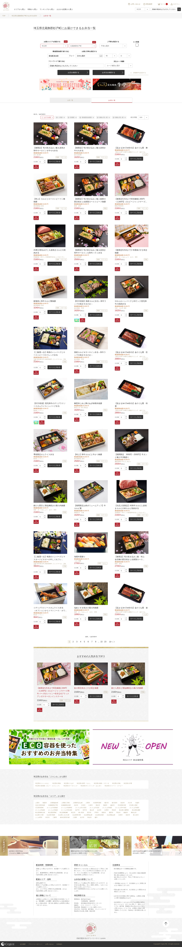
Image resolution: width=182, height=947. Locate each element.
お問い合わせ (135, 4)
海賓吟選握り (79, 557)
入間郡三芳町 (65, 803)
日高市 (120, 815)
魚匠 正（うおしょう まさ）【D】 (126, 257)
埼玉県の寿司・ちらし (84, 783)
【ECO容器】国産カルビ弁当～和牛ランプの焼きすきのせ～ (90, 302)
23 (105, 642)
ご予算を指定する (113, 42)
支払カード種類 (119, 61)
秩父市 (73, 812)
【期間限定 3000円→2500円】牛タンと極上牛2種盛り (131, 455)
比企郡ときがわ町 (63, 815)
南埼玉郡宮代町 (65, 817)
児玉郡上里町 (133, 805)
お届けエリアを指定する (52, 42)
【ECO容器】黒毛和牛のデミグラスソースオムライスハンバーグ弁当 (49, 404)
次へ (111, 642)
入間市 (88, 803)
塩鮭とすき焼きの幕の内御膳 (86, 608)
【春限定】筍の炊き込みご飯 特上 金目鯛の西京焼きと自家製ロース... (130, 558)
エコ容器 (136, 42)
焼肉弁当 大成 (79, 512)
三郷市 (55, 817)
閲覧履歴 (149, 4)
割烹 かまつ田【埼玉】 (81, 407)
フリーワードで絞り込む (56, 61)
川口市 (130, 803)
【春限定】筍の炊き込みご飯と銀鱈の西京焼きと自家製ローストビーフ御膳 (90, 200)
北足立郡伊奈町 (40, 805)
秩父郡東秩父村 (40, 812)
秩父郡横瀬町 (64, 812)
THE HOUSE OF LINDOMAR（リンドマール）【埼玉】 (50, 360)
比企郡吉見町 (99, 815)
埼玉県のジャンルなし (42, 783)
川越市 (137, 803)
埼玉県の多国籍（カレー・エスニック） (47, 786)
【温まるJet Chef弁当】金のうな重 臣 (131, 352)
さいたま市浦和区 (66, 807)
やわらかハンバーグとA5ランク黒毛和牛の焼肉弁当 (131, 302)
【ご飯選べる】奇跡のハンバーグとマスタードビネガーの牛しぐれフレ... (49, 558)
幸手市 (85, 810)
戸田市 (96, 812)
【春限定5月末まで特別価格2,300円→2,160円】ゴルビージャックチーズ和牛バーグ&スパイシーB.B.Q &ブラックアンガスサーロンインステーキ (53, 692)
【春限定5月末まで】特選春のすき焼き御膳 (131, 251)
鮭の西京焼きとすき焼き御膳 (86, 688)
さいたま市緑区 (40, 810)
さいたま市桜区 (107, 807)
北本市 (76, 805)
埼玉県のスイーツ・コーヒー (114, 786)
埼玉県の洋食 (116, 783)
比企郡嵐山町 (111, 815)
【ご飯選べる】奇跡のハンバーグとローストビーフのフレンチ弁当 (49, 353)
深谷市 (128, 815)
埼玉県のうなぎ (69, 783)
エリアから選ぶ (19, 9)
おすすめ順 (46, 117)
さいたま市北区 (94, 807)
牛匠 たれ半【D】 (121, 308)
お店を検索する (73, 72)
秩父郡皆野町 (52, 812)
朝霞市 (45, 803)
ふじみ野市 (38, 817)
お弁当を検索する (108, 72)
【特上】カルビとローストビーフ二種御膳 (49, 200)
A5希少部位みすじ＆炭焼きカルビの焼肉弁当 (50, 251)
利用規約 (59, 944)
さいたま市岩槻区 (52, 807)
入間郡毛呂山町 (78, 803)
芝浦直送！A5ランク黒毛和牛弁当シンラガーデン (49, 257)
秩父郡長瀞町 (136, 810)
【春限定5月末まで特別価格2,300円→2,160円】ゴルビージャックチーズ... (131, 200)
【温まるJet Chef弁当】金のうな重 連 (131, 608)
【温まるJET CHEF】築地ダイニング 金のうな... (130, 152)
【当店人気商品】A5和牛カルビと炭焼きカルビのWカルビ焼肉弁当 (131, 507)
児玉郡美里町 (39, 807)
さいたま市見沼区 (66, 810)
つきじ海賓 (77, 561)
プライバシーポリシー (35, 944)
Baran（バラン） (39, 410)
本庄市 (47, 817)
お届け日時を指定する (89, 51)
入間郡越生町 (54, 803)
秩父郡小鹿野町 (124, 810)
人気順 (59, 117)
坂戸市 (77, 810)
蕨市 (96, 817)
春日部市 (114, 803)
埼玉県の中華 (128, 783)
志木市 (99, 810)
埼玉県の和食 (56, 783)
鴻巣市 (105, 805)
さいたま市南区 (53, 810)
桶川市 (106, 803)
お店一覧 (70, 100)
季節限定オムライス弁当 (44, 454)
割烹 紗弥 (77, 206)
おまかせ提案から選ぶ (65, 9)
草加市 (114, 810)
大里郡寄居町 (97, 803)
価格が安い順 (102, 117)
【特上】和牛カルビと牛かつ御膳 (88, 454)
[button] (44, 161)
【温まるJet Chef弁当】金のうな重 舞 (131, 148)
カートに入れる (54, 161)
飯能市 (126, 812)
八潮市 (75, 817)
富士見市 (136, 815)
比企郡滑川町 (77, 815)
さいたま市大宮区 (80, 807)
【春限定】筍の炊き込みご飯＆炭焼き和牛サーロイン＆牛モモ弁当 (49, 149)
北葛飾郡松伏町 (66, 805)
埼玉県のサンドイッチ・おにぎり (91, 786)
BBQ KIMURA (119, 206)
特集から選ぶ (32, 9)
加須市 (122, 803)
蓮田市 (111, 812)
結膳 (6, 6)
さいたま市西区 (134, 807)
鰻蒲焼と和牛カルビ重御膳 (45, 301)
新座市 (104, 812)
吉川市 (82, 817)
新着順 (71, 117)
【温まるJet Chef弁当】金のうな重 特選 (131, 404)
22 (102, 642)
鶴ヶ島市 (81, 812)
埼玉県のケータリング (70, 786)
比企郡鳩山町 (88, 815)
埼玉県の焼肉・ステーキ (101, 783)
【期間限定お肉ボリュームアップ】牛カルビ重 (90, 507)
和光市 (89, 817)
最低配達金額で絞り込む (61, 51)
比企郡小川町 (39, 815)
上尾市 (37, 803)
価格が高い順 (118, 117)
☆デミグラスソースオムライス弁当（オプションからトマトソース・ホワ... (50, 609)
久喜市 (90, 805)
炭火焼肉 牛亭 (79, 308)
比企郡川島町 (51, 815)
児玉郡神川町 (122, 805)
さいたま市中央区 (120, 807)
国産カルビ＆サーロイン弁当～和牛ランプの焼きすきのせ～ (90, 353)
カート (163, 4)
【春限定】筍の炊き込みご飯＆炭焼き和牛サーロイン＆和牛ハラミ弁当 (90, 251)
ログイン (176, 4)
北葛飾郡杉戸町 (53, 805)
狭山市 (92, 810)
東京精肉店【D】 (39, 206)
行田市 (83, 805)
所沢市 (89, 812)
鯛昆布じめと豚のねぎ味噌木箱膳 (88, 403)
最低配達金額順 (86, 117)
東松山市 (133, 812)
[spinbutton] (42, 162)
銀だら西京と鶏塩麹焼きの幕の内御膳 (49, 506)
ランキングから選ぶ (47, 9)
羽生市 (118, 812)
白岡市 (106, 810)
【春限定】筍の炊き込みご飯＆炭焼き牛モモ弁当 (90, 149)
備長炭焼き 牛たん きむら (123, 461)
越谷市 (112, 805)
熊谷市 (98, 805)
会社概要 (23, 944)
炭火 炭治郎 (37, 155)
